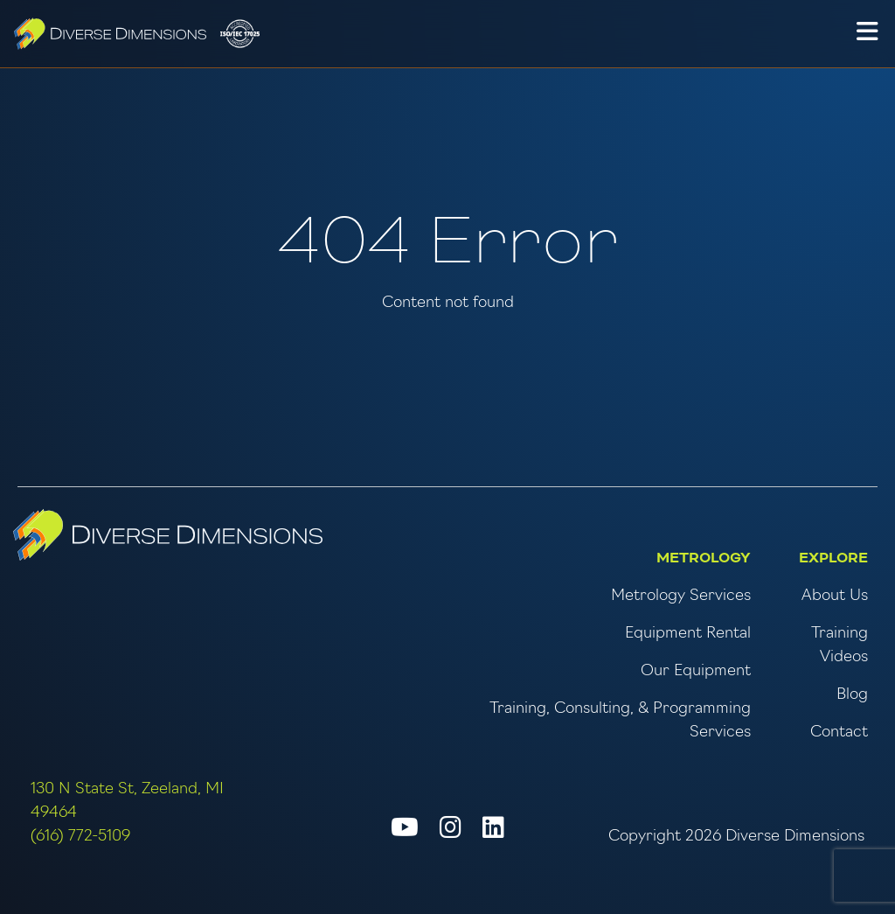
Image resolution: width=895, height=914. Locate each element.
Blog (852, 695)
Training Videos (839, 645)
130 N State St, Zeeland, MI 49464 (127, 801)
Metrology (703, 558)
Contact (839, 732)
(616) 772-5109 (80, 836)
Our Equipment (696, 671)
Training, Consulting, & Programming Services (620, 721)
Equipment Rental (688, 633)
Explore (833, 558)
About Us (834, 596)
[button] (867, 34)
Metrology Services (681, 596)
